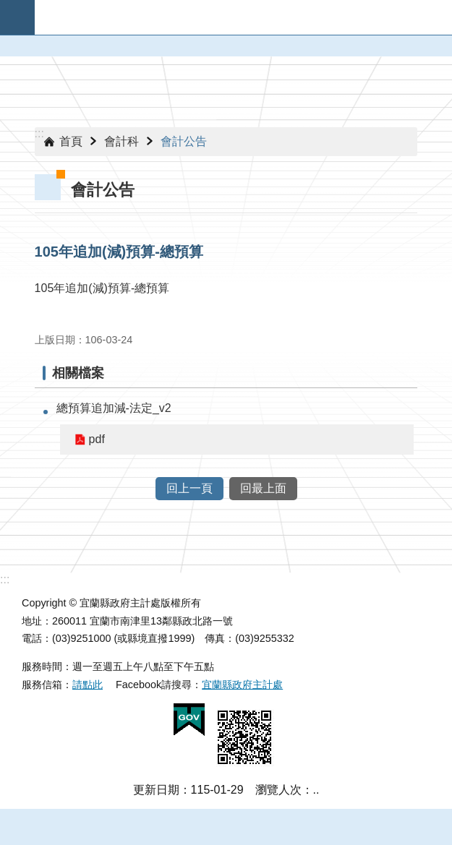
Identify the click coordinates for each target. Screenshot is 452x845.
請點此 (87, 684)
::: (39, 133)
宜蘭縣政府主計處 (242, 684)
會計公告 (184, 141)
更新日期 (156, 790)
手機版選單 (17, 17)
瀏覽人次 (278, 790)
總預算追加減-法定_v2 (113, 408)
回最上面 (263, 488)
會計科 (121, 141)
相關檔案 (78, 373)
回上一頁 (189, 488)
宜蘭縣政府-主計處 (243, 17)
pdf (97, 439)
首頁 (70, 141)
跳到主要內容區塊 (7, 7)
